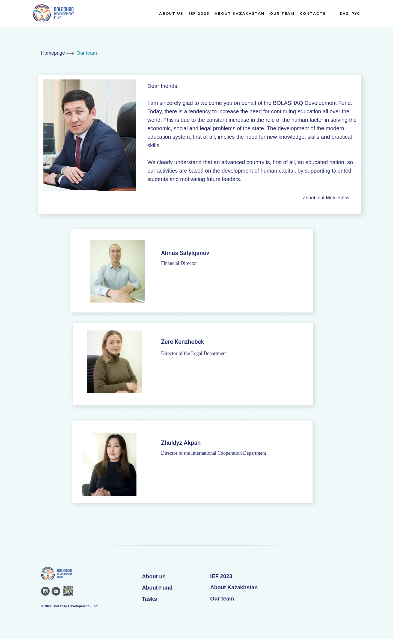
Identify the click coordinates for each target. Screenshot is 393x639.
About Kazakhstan (239, 13)
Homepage (53, 53)
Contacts (313, 13)
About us (154, 576)
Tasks (149, 599)
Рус (356, 13)
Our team (282, 13)
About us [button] (171, 13)
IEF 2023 (199, 13)
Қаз (344, 13)
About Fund (157, 588)
